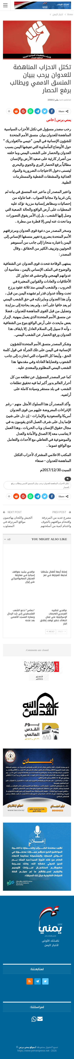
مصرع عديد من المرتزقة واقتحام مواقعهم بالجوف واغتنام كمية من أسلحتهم (56, 522)
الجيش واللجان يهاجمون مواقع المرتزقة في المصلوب (17, 522)
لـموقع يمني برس (27, 1047)
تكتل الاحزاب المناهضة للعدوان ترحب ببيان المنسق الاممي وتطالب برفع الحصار (40, 485)
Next (50, 631)
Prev (62, 631)
